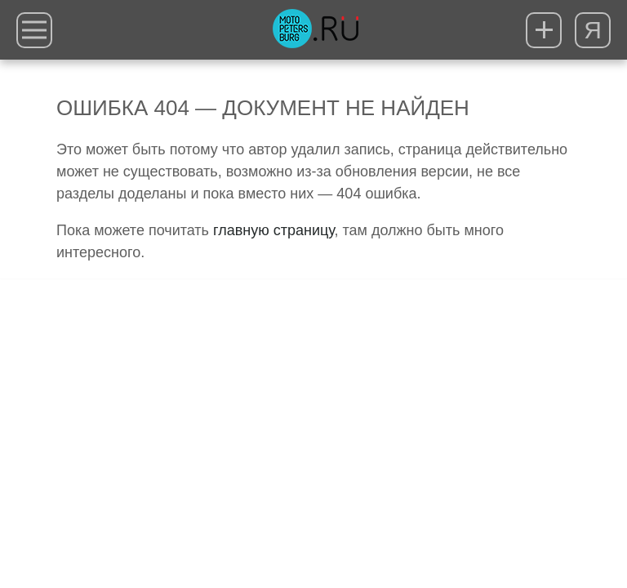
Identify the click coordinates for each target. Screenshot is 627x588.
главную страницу (273, 230)
